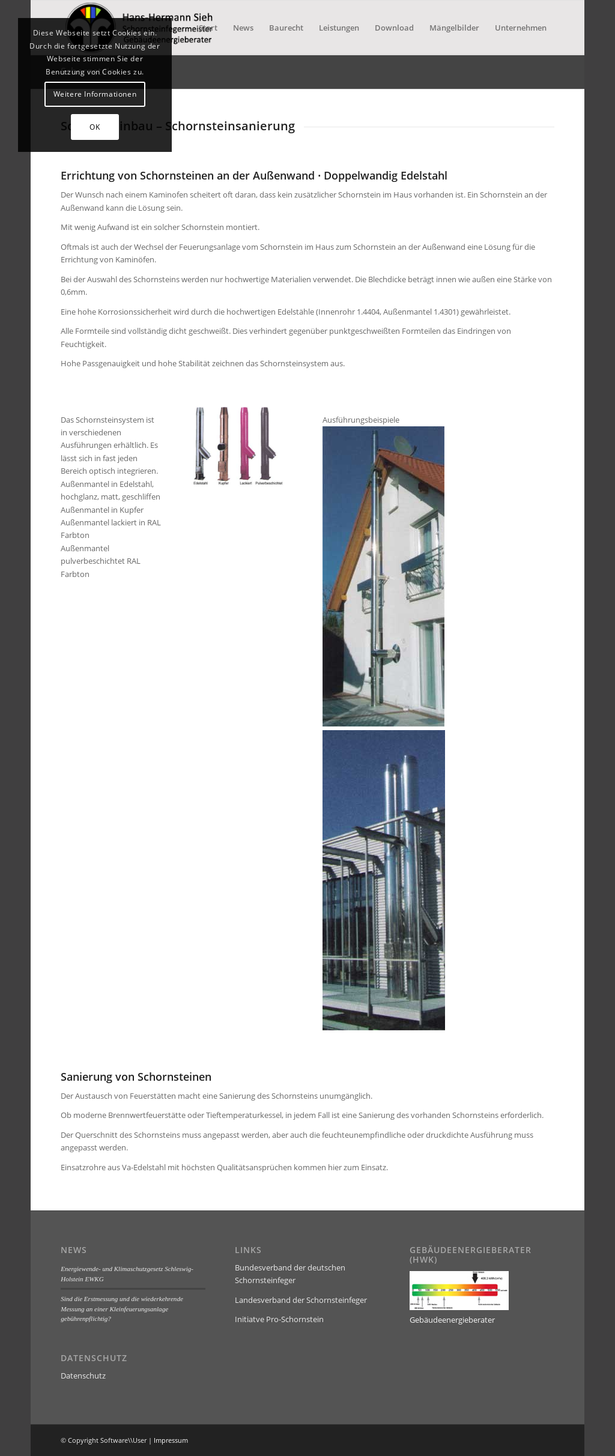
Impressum (171, 1440)
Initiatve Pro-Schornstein (279, 1319)
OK (94, 127)
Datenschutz (83, 1375)
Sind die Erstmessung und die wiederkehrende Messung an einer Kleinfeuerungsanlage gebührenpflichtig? (122, 1308)
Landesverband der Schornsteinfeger (301, 1299)
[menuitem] (208, 28)
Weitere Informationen (95, 94)
